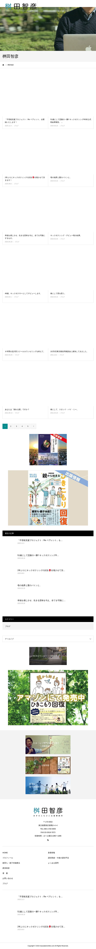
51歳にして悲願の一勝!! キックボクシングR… (38, 555)
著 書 (5, 873)
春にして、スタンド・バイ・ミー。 (64, 409)
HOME (5, 853)
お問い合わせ (7, 878)
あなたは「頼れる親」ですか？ (17, 409)
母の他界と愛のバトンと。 (60, 177)
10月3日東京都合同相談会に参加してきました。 (69, 351)
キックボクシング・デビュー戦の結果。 (66, 235)
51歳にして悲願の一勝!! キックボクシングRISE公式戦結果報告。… (70, 120)
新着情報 (51, 853)
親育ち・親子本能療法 (11, 863)
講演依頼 (6, 868)
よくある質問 (53, 863)
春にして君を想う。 (58, 293)
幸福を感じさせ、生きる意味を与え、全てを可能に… (42, 600)
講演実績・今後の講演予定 (58, 858)
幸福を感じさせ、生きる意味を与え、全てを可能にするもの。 (25, 236)
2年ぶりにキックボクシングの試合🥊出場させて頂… (41, 570)
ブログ (16, 126)
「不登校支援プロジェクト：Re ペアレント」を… (40, 540)
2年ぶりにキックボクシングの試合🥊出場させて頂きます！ (25, 178)
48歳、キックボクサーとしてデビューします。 (23, 293)
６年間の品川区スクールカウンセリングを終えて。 (25, 351)
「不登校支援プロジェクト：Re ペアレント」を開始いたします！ (24, 120)
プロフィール (7, 858)
